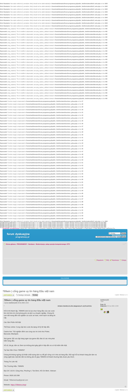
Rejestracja (115, 260)
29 (103, 304)
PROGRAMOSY (22, 244)
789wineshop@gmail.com (18, 380)
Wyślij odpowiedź (9, 295)
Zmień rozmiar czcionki (124, 244)
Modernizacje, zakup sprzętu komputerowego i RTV (53, 244)
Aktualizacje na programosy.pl (11, 228)
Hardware (31, 244)
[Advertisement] (77, 323)
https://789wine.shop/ (18, 385)
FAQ (107, 260)
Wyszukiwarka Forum (119, 235)
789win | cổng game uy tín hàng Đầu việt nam (28, 291)
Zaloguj (124, 260)
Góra (125, 386)
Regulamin (100, 260)
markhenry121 (13, 303)
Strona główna (11, 244)
